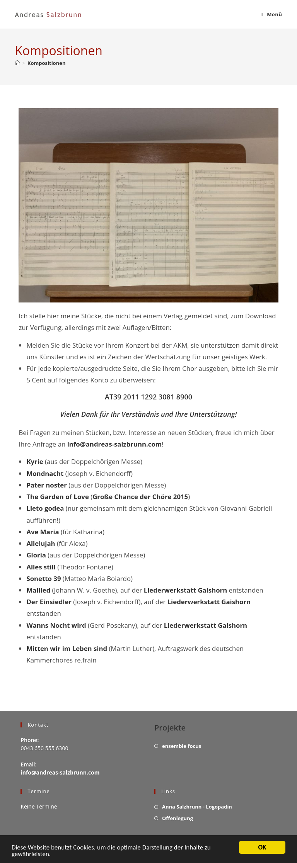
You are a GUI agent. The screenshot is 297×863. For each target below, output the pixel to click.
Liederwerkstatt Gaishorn (185, 590)
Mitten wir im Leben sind (66, 648)
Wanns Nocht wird (56, 625)
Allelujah (40, 543)
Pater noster (46, 485)
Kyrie (34, 461)
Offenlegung (177, 818)
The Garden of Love (57, 496)
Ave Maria (42, 531)
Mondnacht (44, 473)
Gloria (36, 554)
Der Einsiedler (49, 601)
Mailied (38, 590)
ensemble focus (181, 745)
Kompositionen (46, 62)
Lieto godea (45, 508)
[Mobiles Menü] (271, 14)
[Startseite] (17, 62)
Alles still (40, 566)
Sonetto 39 (43, 578)
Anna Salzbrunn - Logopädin (197, 806)
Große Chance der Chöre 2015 (140, 496)
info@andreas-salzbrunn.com (114, 444)
